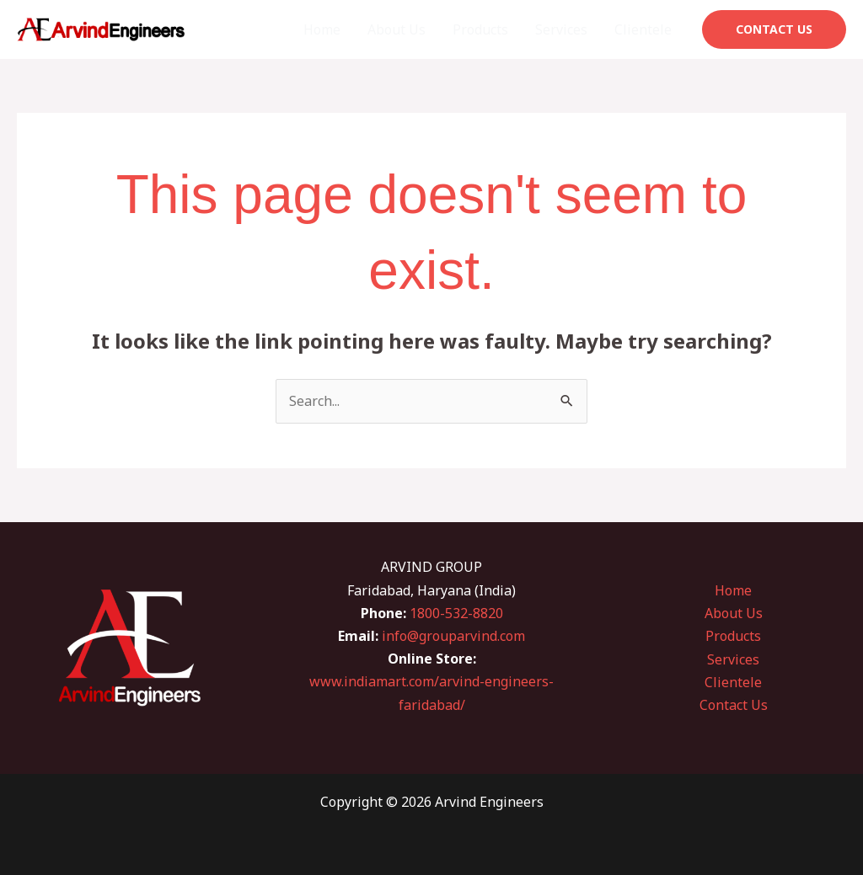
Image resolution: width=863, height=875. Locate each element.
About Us (396, 29)
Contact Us (734, 705)
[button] (774, 29)
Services (561, 29)
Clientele (643, 29)
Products (480, 29)
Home (321, 29)
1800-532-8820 (456, 613)
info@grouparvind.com (453, 636)
